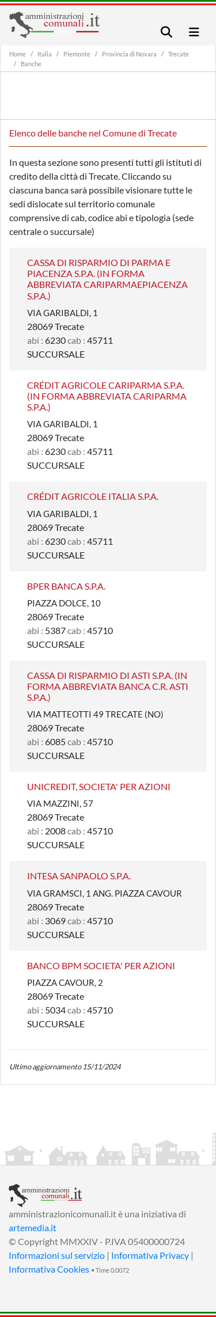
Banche (31, 63)
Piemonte (76, 54)
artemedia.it (32, 1227)
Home (17, 54)
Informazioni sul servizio (57, 1255)
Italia (44, 54)
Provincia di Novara (129, 54)
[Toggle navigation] (166, 32)
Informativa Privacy (150, 1255)
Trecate (178, 54)
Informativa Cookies (49, 1268)
